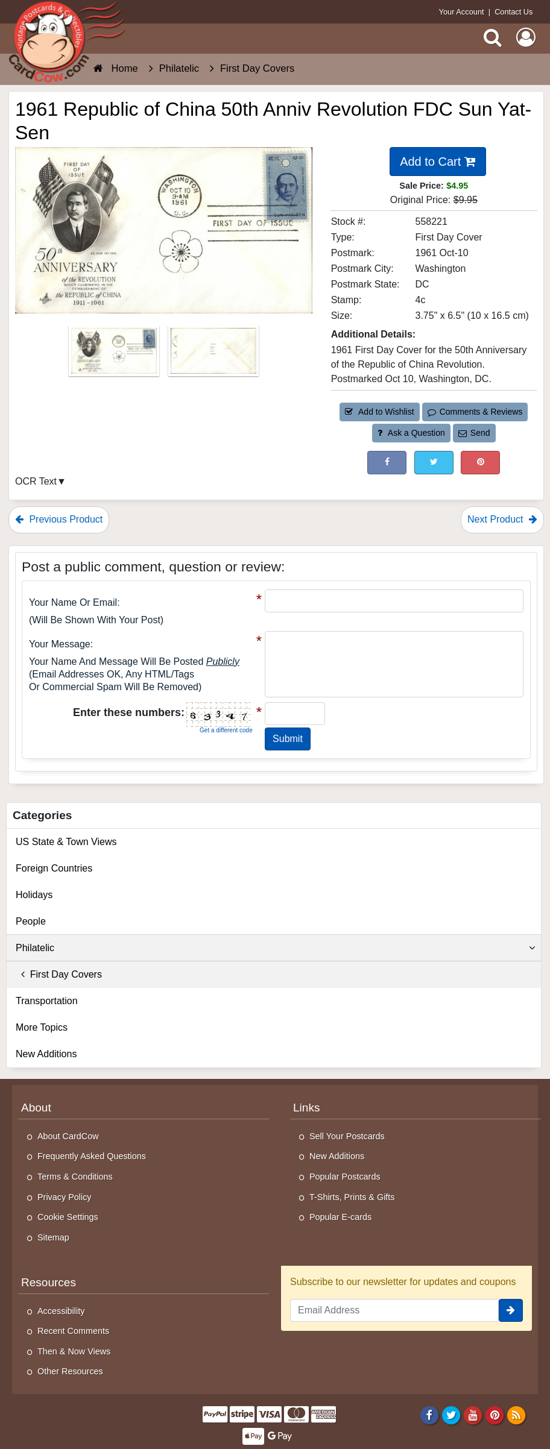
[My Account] (526, 37)
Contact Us (514, 11)
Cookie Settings (67, 1217)
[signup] (511, 1310)
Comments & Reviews (475, 411)
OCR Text (36, 481)
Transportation (47, 1001)
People (31, 921)
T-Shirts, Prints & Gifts (352, 1197)
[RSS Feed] (516, 1415)
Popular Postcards (345, 1176)
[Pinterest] (494, 1415)
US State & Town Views (66, 842)
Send (474, 433)
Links (306, 1107)
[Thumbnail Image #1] (115, 355)
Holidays (34, 895)
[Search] (493, 37)
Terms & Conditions (75, 1176)
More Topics (42, 1027)
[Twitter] (451, 1415)
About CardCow (68, 1136)
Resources (48, 1282)
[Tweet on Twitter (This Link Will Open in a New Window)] (434, 462)
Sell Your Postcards (347, 1136)
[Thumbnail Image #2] (213, 355)
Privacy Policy (64, 1197)
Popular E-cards (340, 1217)
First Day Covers (59, 974)
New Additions (46, 1054)
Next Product (502, 519)
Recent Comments (73, 1331)
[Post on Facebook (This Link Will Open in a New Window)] (386, 462)
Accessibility (60, 1311)
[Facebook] (429, 1415)
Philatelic (275, 948)
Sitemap (53, 1237)
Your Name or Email (73, 602)
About (36, 1107)
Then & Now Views (73, 1351)
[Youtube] (473, 1415)
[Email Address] (394, 1310)
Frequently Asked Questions (91, 1156)
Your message (59, 644)
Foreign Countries (54, 868)
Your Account (461, 11)
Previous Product (59, 519)
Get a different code (226, 730)
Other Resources (70, 1371)
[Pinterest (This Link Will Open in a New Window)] (480, 462)
